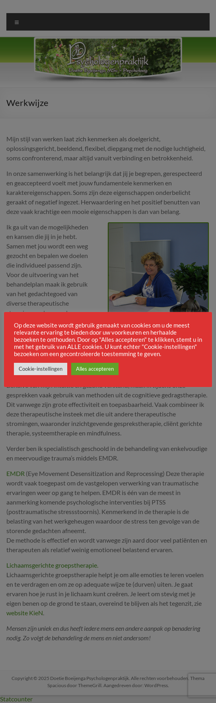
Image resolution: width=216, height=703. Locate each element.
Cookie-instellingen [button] (40, 369)
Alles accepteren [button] (95, 369)
